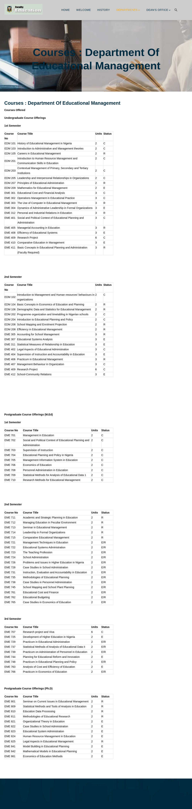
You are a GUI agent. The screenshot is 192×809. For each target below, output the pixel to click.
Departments (128, 10)
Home (65, 9)
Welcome (83, 9)
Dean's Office (158, 10)
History (103, 9)
